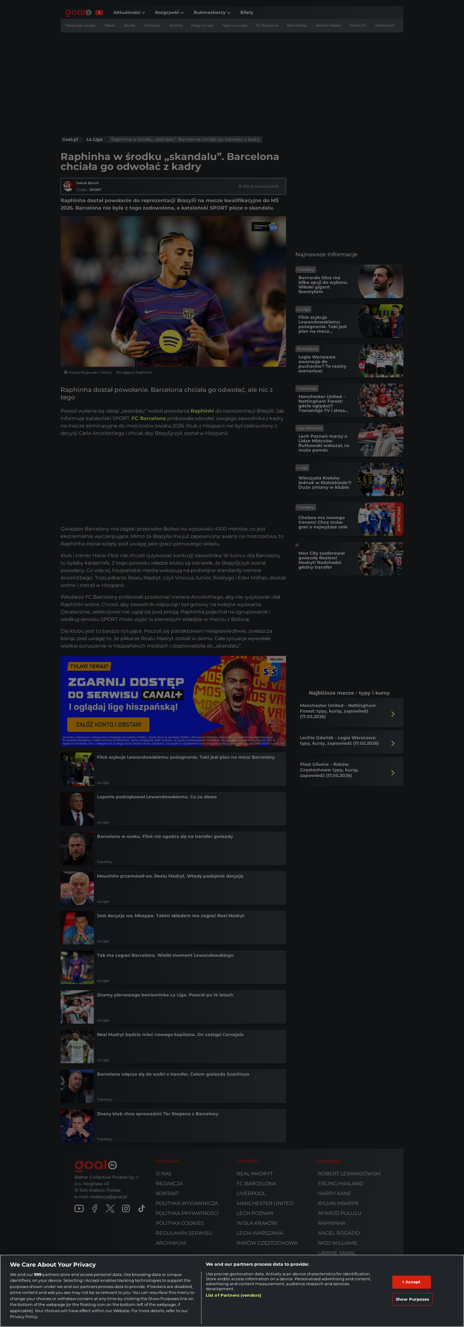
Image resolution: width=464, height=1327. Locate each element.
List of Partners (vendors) (233, 1295)
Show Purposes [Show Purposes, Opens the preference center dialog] (412, 1298)
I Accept (411, 1281)
